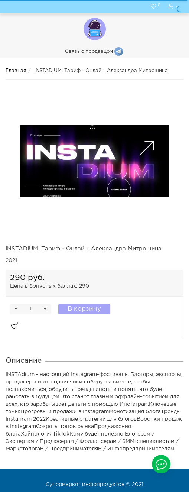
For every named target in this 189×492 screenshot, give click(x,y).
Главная (16, 71)
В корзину (84, 309)
